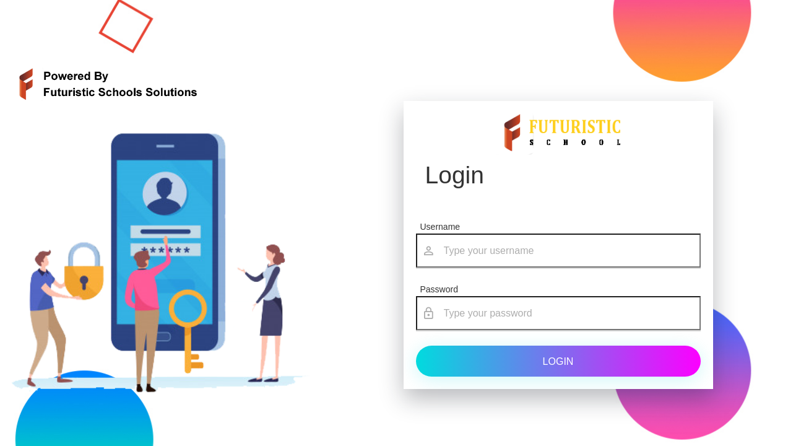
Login (558, 361)
